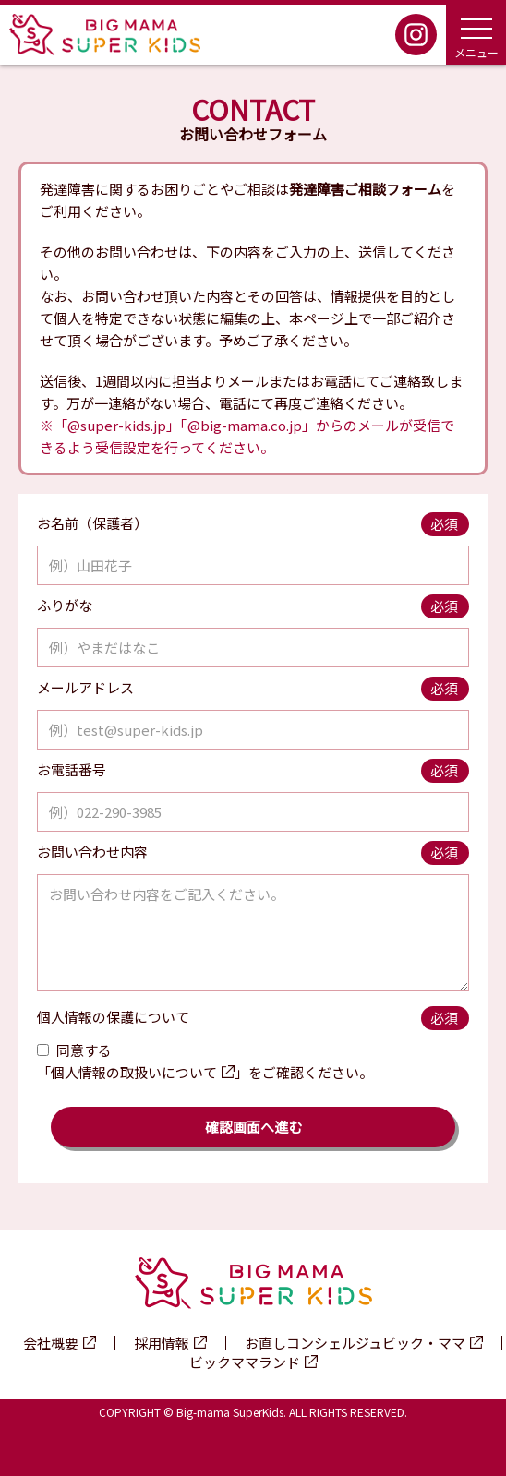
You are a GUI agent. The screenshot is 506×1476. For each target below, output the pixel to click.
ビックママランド (244, 1362)
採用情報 (161, 1343)
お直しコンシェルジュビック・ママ (355, 1343)
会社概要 (50, 1343)
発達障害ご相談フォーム (365, 188)
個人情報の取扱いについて (134, 1072)
